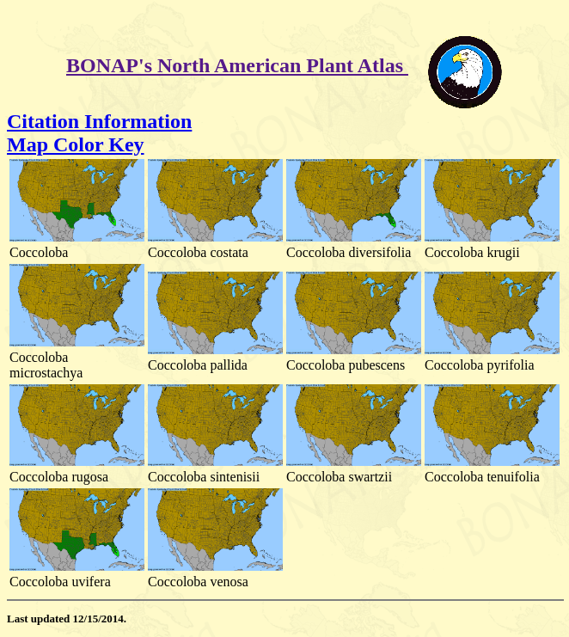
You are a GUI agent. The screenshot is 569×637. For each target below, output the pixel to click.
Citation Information (99, 121)
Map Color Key (75, 144)
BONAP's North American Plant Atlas (237, 65)
